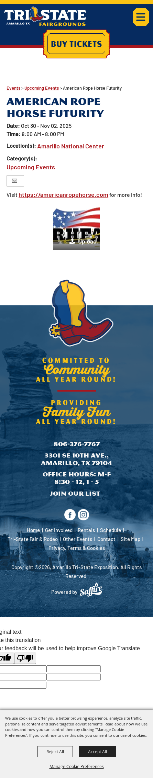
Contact (106, 539)
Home (33, 530)
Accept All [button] (97, 751)
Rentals (86, 530)
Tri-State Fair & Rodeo (33, 539)
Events (13, 88)
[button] (76, 226)
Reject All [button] (55, 751)
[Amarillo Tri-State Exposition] (45, 16)
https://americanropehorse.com (63, 194)
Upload (87, 241)
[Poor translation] (25, 658)
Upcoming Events (41, 88)
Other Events (77, 539)
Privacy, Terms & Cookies (76, 548)
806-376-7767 (77, 444)
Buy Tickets (76, 43)
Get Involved (59, 530)
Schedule (110, 530)
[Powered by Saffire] (91, 589)
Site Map (130, 539)
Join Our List (75, 493)
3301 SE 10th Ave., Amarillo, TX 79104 (76, 459)
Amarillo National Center (70, 146)
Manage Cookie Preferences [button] (77, 766)
